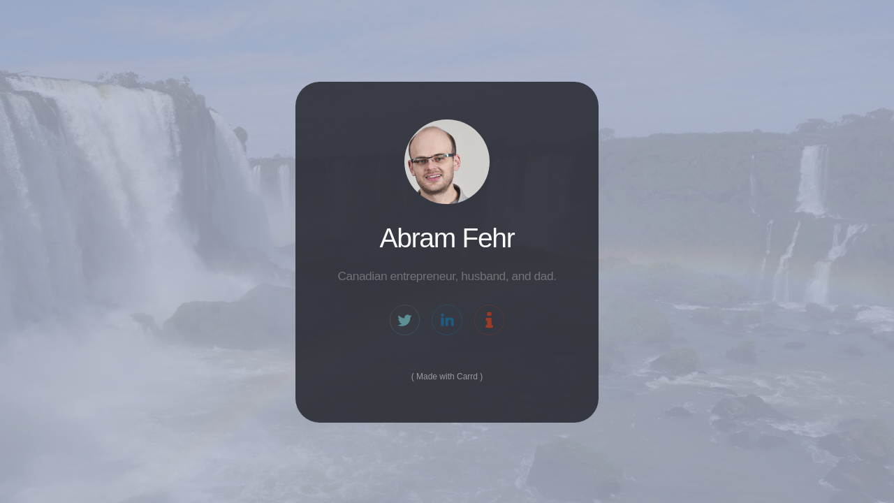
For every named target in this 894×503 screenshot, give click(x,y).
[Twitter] (405, 321)
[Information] (489, 321)
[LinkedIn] (447, 321)
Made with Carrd (447, 378)
